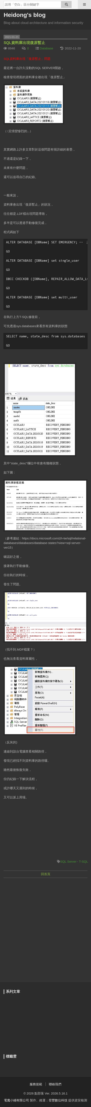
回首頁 (45, 874)
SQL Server (68, 861)
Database (46, 48)
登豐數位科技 (58, 1100)
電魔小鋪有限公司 (16, 1100)
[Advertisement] (45, 927)
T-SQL (83, 861)
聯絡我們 (55, 1084)
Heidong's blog (25, 15)
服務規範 (36, 1084)
